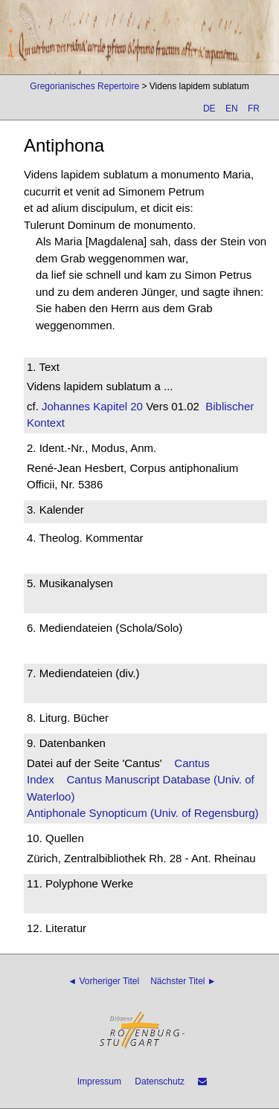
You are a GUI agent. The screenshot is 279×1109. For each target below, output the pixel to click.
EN (231, 108)
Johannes (66, 406)
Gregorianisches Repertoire (84, 86)
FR (254, 108)
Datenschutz (160, 1081)
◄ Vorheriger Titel (103, 981)
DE (209, 108)
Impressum (99, 1081)
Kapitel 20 (116, 406)
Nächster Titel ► (183, 981)
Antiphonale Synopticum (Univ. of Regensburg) (143, 812)
